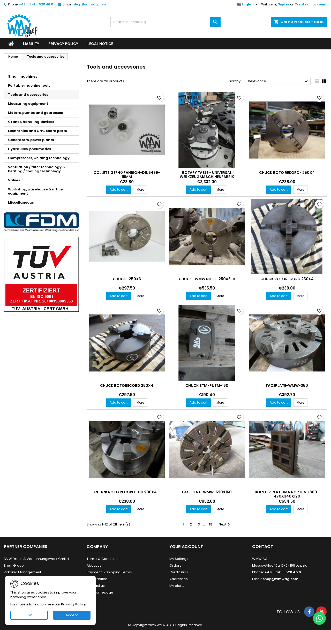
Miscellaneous (21, 202)
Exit (29, 615)
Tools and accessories (28, 94)
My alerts (176, 585)
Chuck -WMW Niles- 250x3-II (207, 278)
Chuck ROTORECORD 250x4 (287, 278)
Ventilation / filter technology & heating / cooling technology (36, 169)
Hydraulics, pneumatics (29, 148)
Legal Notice (100, 43)
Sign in (283, 4)
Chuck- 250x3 (127, 278)
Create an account (311, 4)
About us (94, 565)
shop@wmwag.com (89, 4)
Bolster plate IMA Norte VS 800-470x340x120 (287, 494)
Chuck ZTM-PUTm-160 (206, 385)
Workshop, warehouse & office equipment (35, 191)
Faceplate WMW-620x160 (207, 492)
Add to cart (118, 189)
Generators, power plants (31, 139)
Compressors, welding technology (39, 157)
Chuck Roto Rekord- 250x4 (287, 172)
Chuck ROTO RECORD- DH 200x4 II (127, 492)
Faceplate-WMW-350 (287, 385)
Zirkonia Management (22, 572)
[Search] (165, 22)
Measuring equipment (28, 103)
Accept (72, 615)
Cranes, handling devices (31, 121)
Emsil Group (14, 565)
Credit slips (178, 572)
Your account (186, 547)
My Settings (178, 558)
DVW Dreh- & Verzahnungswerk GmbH (36, 558)
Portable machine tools (29, 85)
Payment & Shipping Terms (109, 572)
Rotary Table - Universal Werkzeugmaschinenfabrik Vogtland (207, 176)
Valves (14, 180)
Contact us (96, 585)
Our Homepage (100, 592)
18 (211, 524)
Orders (175, 565)
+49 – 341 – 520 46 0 (36, 4)
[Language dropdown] (248, 4)
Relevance (278, 81)
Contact (262, 547)
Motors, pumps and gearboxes (35, 112)
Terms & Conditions (103, 558)
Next (225, 524)
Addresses (178, 578)
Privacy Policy (63, 43)
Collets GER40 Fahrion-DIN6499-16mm (127, 174)
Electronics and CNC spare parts (37, 130)
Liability (31, 43)
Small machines (22, 76)
